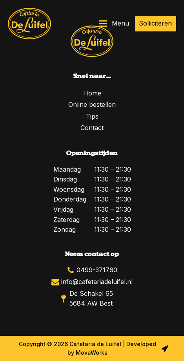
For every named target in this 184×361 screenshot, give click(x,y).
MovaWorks (91, 352)
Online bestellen (92, 104)
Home (92, 93)
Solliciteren (155, 23)
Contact (92, 128)
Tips (92, 116)
